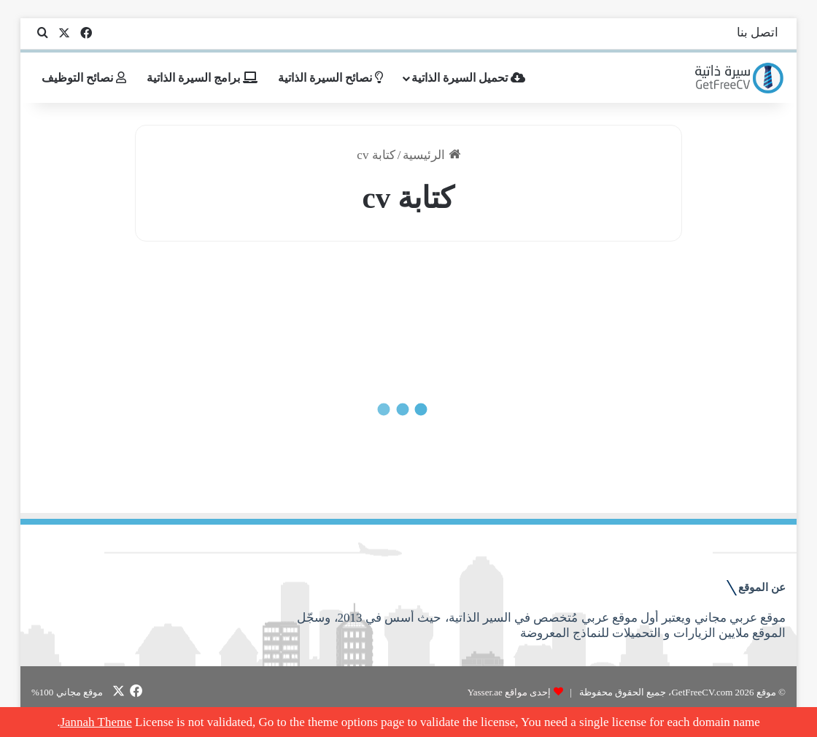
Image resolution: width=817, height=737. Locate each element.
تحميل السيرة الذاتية (468, 78)
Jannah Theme (95, 722)
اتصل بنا (757, 32)
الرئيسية (431, 155)
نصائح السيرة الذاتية (330, 78)
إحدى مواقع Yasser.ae (509, 692)
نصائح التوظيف (84, 78)
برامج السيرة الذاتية (202, 78)
